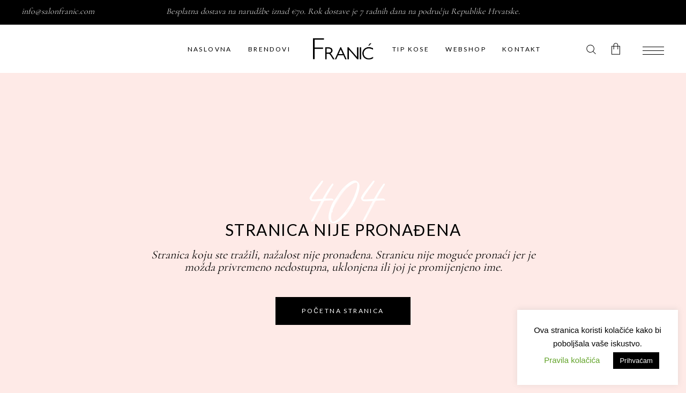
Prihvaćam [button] (636, 361)
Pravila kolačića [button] (572, 360)
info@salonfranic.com (57, 11)
